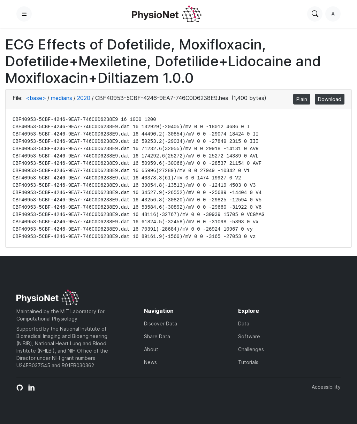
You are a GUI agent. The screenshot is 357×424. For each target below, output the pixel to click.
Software (249, 336)
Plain (301, 99)
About (151, 349)
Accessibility (326, 387)
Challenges (251, 349)
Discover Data (160, 323)
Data (243, 323)
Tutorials (248, 362)
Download (329, 99)
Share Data (157, 336)
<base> (36, 97)
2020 (83, 97)
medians (61, 97)
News (150, 362)
